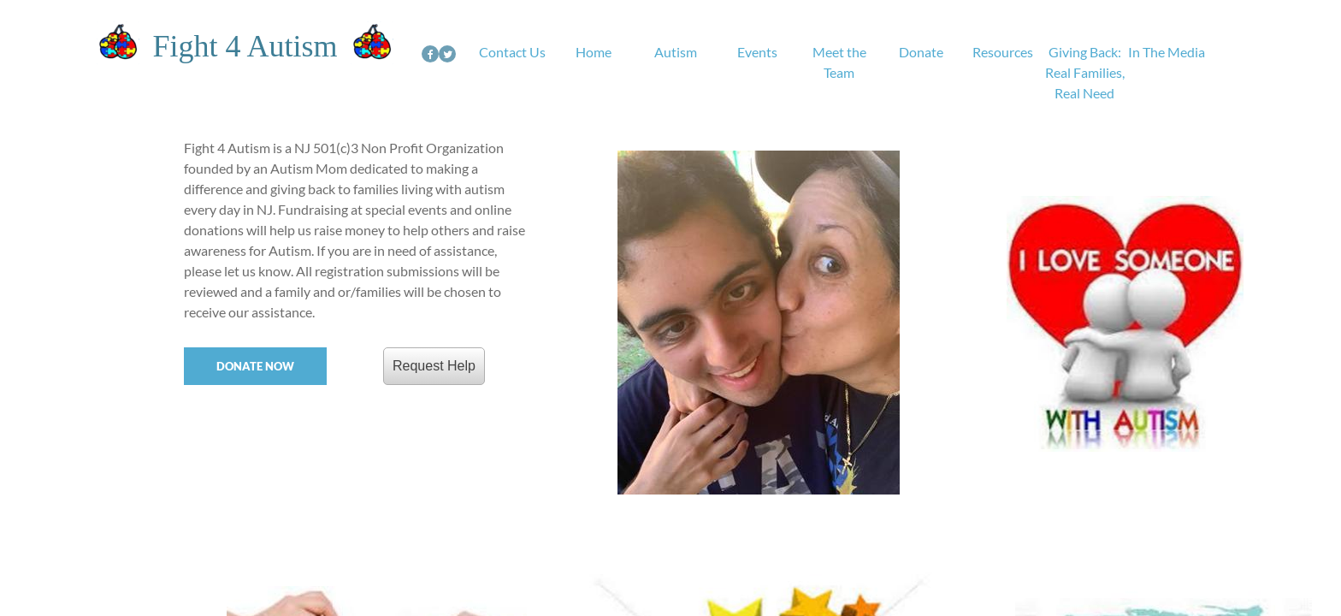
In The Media (1166, 52)
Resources (1002, 52)
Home (593, 52)
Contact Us (512, 52)
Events (757, 52)
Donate (921, 52)
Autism (675, 52)
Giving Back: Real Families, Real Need (1085, 72)
